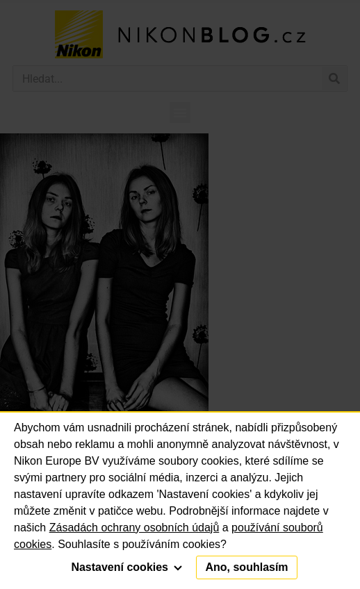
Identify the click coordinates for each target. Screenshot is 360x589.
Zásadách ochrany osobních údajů (134, 527)
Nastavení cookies (126, 567)
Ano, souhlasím (246, 567)
